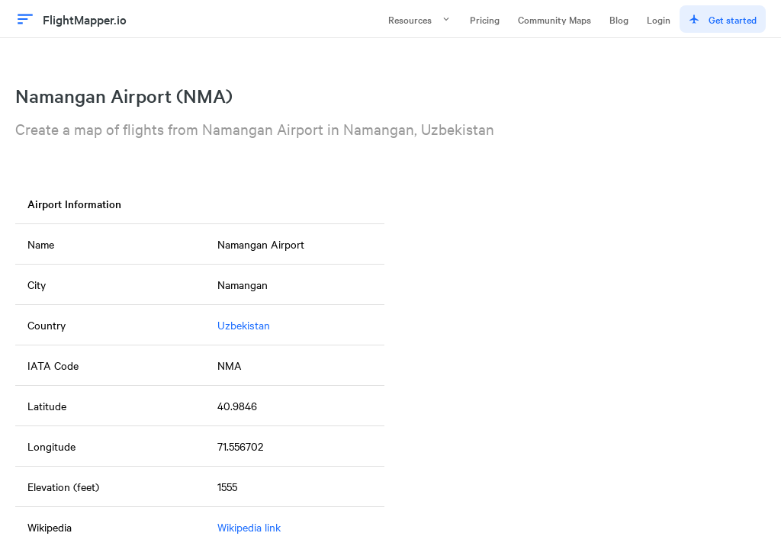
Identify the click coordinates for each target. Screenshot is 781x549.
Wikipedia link (249, 527)
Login (658, 19)
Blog (618, 19)
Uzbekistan (243, 324)
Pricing (485, 19)
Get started (723, 19)
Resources (420, 19)
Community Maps (554, 19)
